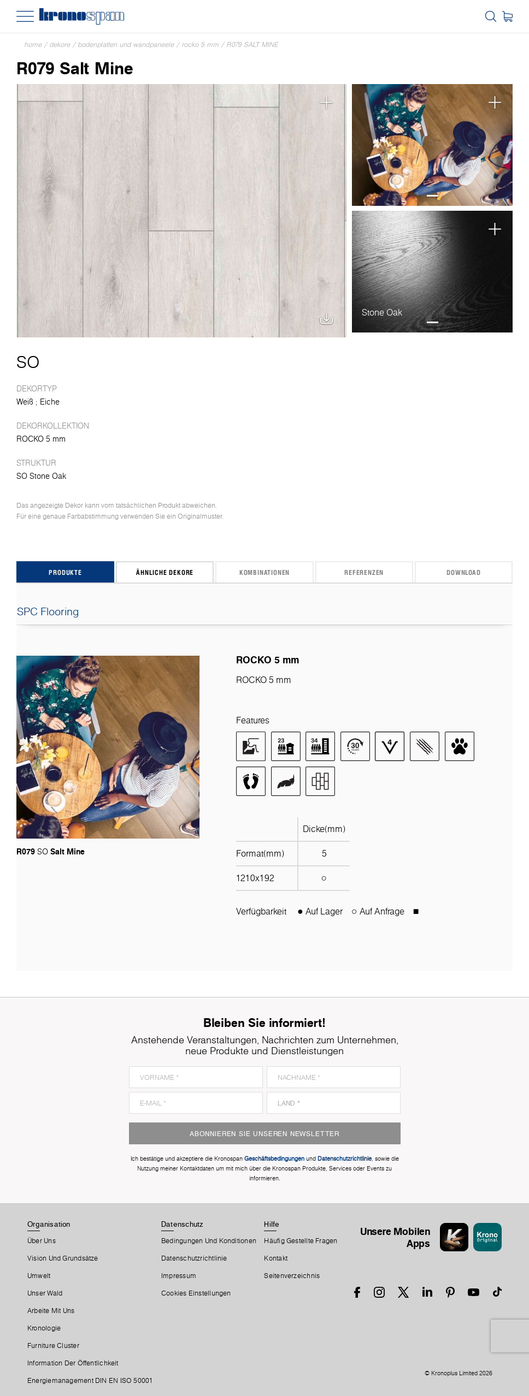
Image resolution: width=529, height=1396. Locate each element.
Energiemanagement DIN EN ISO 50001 (90, 1380)
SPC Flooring (264, 611)
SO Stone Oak (41, 476)
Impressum (178, 1276)
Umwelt (38, 1276)
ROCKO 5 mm (200, 44)
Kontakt (275, 1258)
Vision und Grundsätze (62, 1258)
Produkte (65, 572)
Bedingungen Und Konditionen (208, 1241)
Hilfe (271, 1224)
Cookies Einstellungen (196, 1293)
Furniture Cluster (53, 1345)
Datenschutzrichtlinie (194, 1258)
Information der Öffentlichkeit (73, 1363)
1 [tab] (432, 196)
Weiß (24, 401)
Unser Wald (44, 1293)
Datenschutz (182, 1224)
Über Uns (41, 1241)
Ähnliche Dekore (164, 572)
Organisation (48, 1224)
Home (33, 44)
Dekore (60, 44)
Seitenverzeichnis (292, 1276)
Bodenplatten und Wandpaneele (126, 44)
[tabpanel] (432, 145)
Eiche (50, 401)
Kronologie (44, 1328)
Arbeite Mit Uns (50, 1310)
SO (27, 362)
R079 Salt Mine (253, 44)
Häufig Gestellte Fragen (300, 1241)
